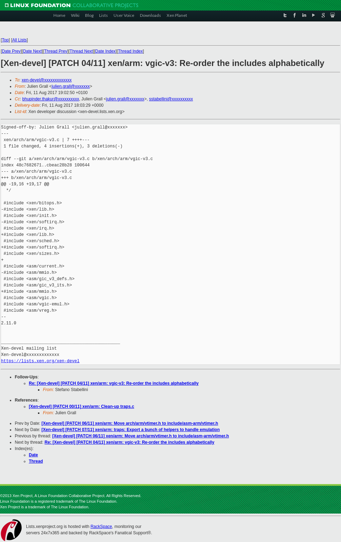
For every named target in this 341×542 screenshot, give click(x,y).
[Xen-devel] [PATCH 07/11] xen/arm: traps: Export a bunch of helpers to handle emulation (130, 429)
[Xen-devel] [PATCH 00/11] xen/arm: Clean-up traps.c (81, 406)
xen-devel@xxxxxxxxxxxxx (47, 80)
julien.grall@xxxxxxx (71, 86)
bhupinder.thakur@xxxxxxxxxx (50, 99)
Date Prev (11, 51)
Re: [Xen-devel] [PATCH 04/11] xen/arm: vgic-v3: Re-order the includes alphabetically (114, 383)
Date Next (32, 51)
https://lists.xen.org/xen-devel (40, 361)
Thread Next (81, 51)
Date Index (105, 51)
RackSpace (101, 526)
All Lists (19, 40)
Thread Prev (55, 51)
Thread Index (130, 51)
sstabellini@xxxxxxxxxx (171, 99)
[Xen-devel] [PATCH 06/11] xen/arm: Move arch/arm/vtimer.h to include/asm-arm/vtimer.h (129, 423)
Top (5, 40)
